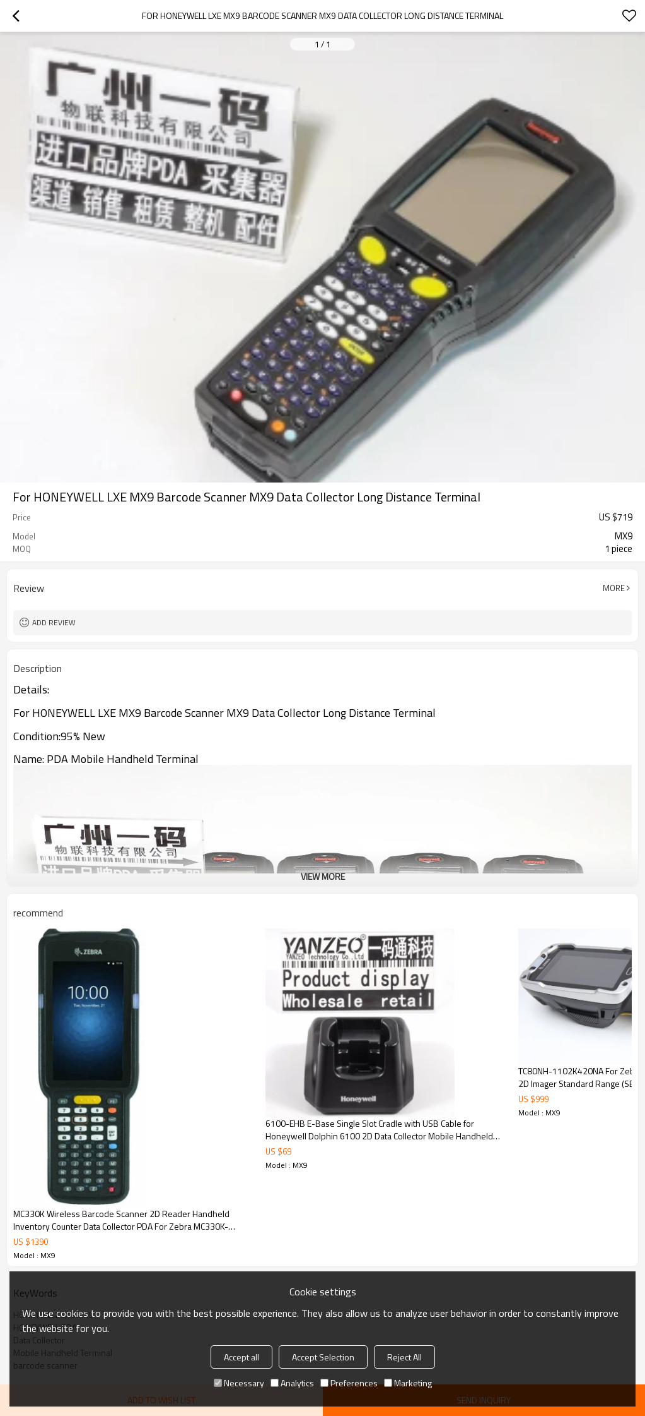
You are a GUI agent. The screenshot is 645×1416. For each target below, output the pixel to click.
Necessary (239, 1382)
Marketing (408, 1382)
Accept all (241, 1357)
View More (323, 876)
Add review (54, 622)
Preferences (349, 1382)
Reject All (404, 1357)
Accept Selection (323, 1357)
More (614, 588)
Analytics (292, 1382)
